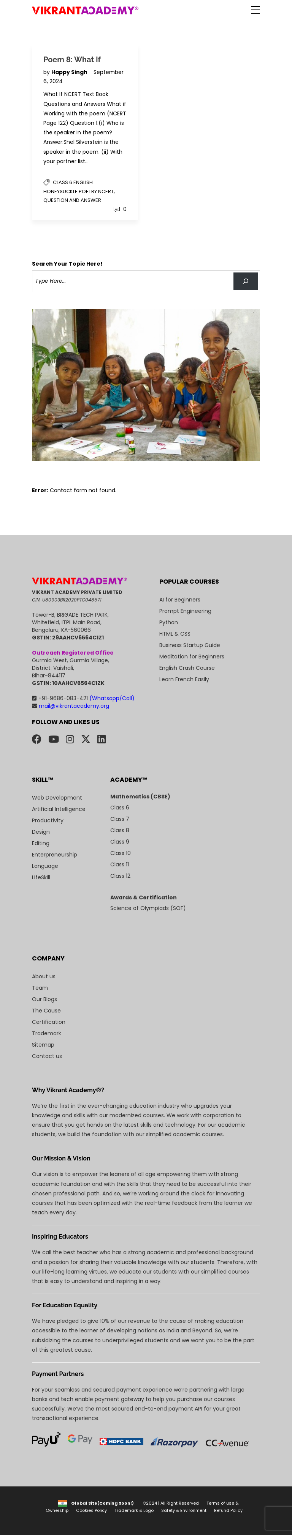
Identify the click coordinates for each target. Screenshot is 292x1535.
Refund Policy (228, 1510)
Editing (40, 843)
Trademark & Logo (134, 1510)
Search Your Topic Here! (67, 264)
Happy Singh (70, 72)
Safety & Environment (183, 1510)
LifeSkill (41, 877)
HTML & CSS (174, 634)
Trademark (46, 1033)
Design (41, 832)
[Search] (245, 281)
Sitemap (43, 1045)
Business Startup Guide (189, 645)
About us (44, 976)
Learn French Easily (184, 679)
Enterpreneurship (54, 854)
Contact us (47, 1056)
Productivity (47, 820)
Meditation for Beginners (191, 656)
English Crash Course (187, 668)
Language (45, 866)
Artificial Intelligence (59, 809)
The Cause (46, 1010)
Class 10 (120, 853)
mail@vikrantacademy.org (70, 706)
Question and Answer (72, 200)
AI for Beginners (179, 599)
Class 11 (119, 864)
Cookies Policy (91, 1510)
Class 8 (119, 830)
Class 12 (120, 876)
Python (168, 622)
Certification (48, 1022)
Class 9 (119, 841)
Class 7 (119, 819)
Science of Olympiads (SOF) (148, 908)
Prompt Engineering (185, 611)
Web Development (57, 797)
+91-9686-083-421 (83, 698)
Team (40, 988)
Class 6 (119, 807)
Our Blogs (44, 999)
